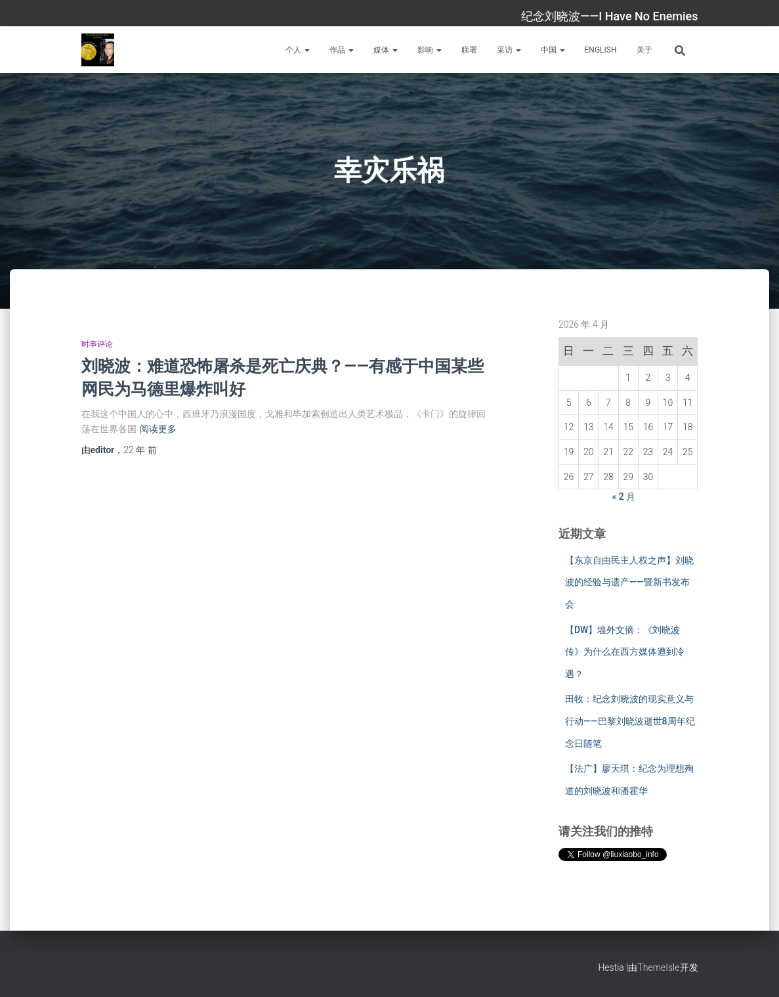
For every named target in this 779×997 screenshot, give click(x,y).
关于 (644, 50)
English (601, 50)
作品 (341, 50)
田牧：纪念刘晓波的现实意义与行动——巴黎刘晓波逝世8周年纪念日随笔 (630, 721)
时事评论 (97, 344)
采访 (509, 50)
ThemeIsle (658, 967)
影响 (429, 50)
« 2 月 (624, 496)
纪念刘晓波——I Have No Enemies (609, 16)
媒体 (385, 50)
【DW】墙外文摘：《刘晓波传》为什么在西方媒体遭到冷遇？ (624, 652)
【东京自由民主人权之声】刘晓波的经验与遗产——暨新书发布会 (629, 582)
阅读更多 (158, 429)
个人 (297, 50)
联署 (469, 50)
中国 (553, 50)
